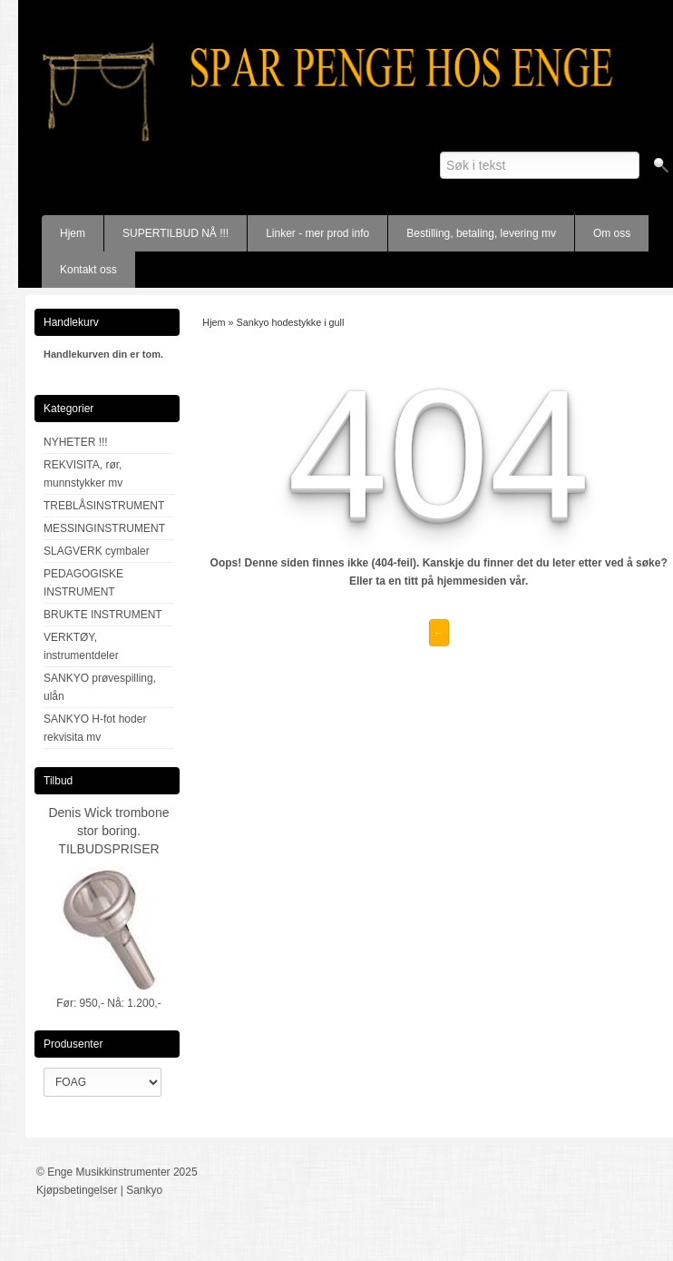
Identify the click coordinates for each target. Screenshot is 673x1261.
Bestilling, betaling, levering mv (481, 233)
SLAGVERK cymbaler (97, 551)
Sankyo (144, 1190)
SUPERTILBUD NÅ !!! (175, 233)
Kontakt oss (88, 269)
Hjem (72, 233)
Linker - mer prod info (317, 233)
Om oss (611, 233)
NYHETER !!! (76, 442)
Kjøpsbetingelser (76, 1190)
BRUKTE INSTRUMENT (103, 614)
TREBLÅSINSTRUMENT (104, 505)
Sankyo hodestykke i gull (291, 322)
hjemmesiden (472, 581)
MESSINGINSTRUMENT (104, 528)
